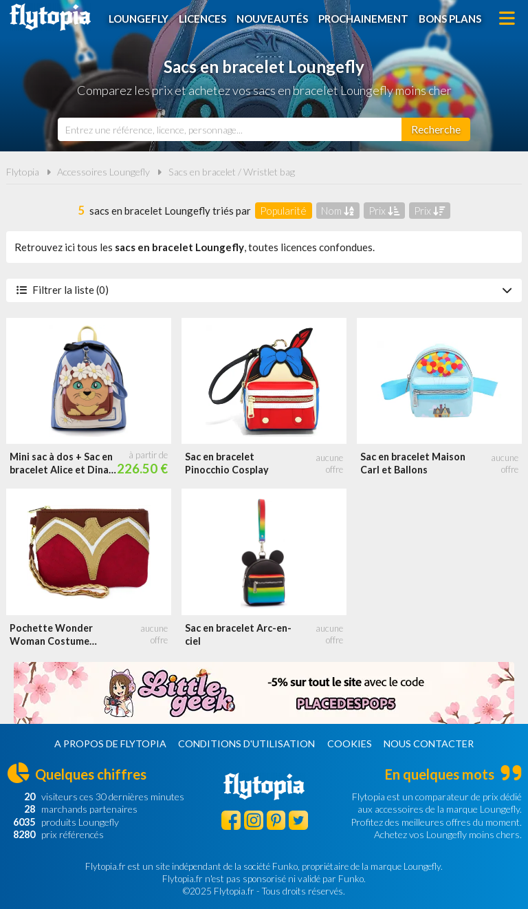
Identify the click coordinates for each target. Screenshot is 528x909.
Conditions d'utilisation (246, 743)
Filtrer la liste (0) (264, 290)
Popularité (283, 210)
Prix (383, 210)
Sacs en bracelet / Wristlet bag (231, 172)
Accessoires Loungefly (103, 172)
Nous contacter (429, 743)
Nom (337, 210)
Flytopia (50, 17)
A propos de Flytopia (110, 743)
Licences (202, 18)
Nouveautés (272, 18)
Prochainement (363, 18)
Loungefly (138, 18)
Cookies (349, 743)
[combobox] (230, 129)
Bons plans (450, 18)
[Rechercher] (436, 129)
